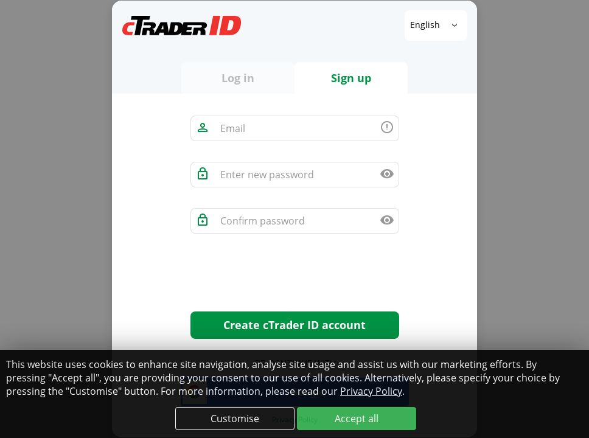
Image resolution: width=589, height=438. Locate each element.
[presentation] (282, 278)
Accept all (356, 418)
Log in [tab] (237, 78)
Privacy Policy (371, 391)
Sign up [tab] (351, 78)
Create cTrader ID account (294, 325)
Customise (235, 418)
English (426, 24)
